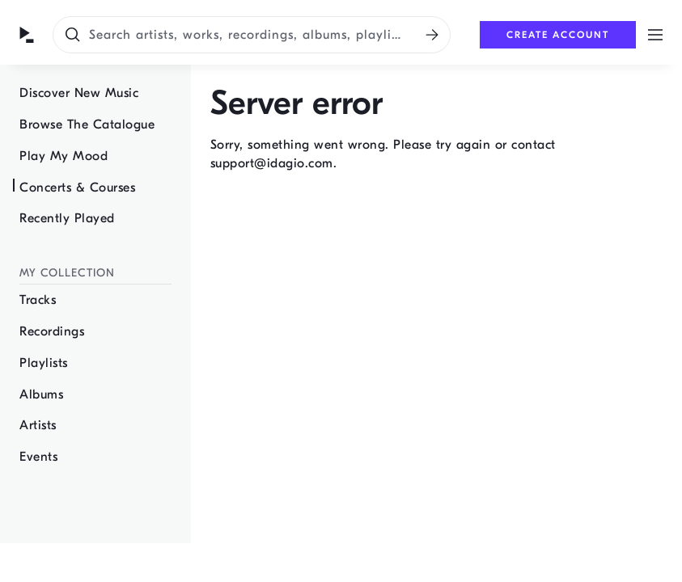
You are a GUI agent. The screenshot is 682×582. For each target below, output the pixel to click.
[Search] (432, 34)
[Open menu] (655, 34)
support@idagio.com (271, 163)
